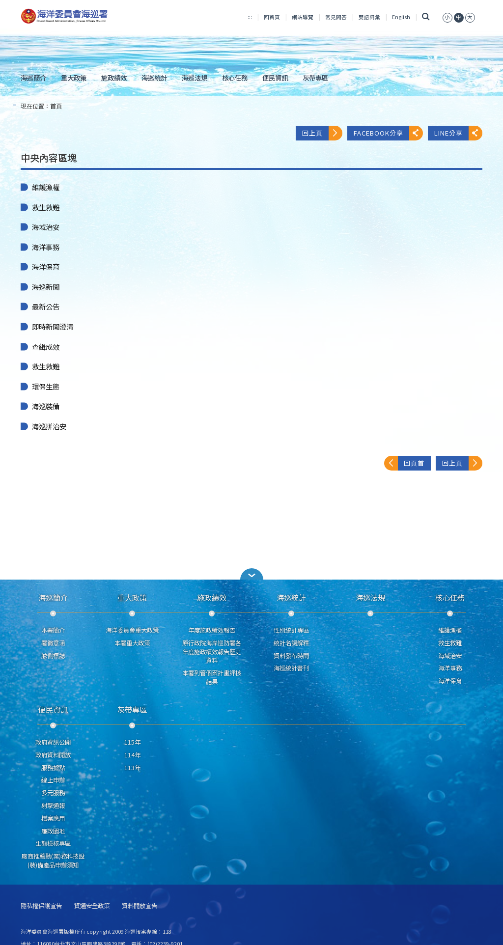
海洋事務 (45, 247)
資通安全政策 (92, 906)
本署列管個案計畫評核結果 (211, 677)
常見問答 (336, 17)
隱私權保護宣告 (41, 906)
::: (250, 17)
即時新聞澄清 (52, 327)
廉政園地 (53, 831)
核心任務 (235, 78)
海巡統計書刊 (291, 668)
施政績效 (114, 78)
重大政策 (73, 78)
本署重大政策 (132, 643)
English (401, 17)
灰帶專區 (315, 78)
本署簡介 (53, 630)
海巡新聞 (45, 287)
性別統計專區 (291, 630)
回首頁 (272, 17)
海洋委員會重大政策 (132, 630)
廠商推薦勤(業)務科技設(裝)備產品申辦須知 (53, 860)
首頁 (56, 106)
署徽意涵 (53, 643)
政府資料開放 (53, 754)
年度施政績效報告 (211, 630)
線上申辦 (53, 780)
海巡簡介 (33, 78)
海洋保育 (45, 267)
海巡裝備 (45, 406)
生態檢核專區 (53, 843)
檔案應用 (53, 818)
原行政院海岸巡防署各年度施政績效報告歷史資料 (211, 652)
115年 (132, 742)
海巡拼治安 (49, 426)
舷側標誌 (53, 655)
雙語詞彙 (369, 17)
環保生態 (45, 386)
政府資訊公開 (53, 742)
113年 (132, 767)
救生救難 (45, 207)
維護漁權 (45, 187)
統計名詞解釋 (291, 643)
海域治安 (45, 227)
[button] (251, 574)
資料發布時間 (291, 655)
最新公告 (45, 306)
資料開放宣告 (139, 906)
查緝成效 (45, 347)
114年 (132, 754)
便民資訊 (275, 78)
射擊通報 (53, 805)
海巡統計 (154, 78)
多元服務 (53, 792)
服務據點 (53, 767)
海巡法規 (194, 78)
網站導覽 (302, 17)
